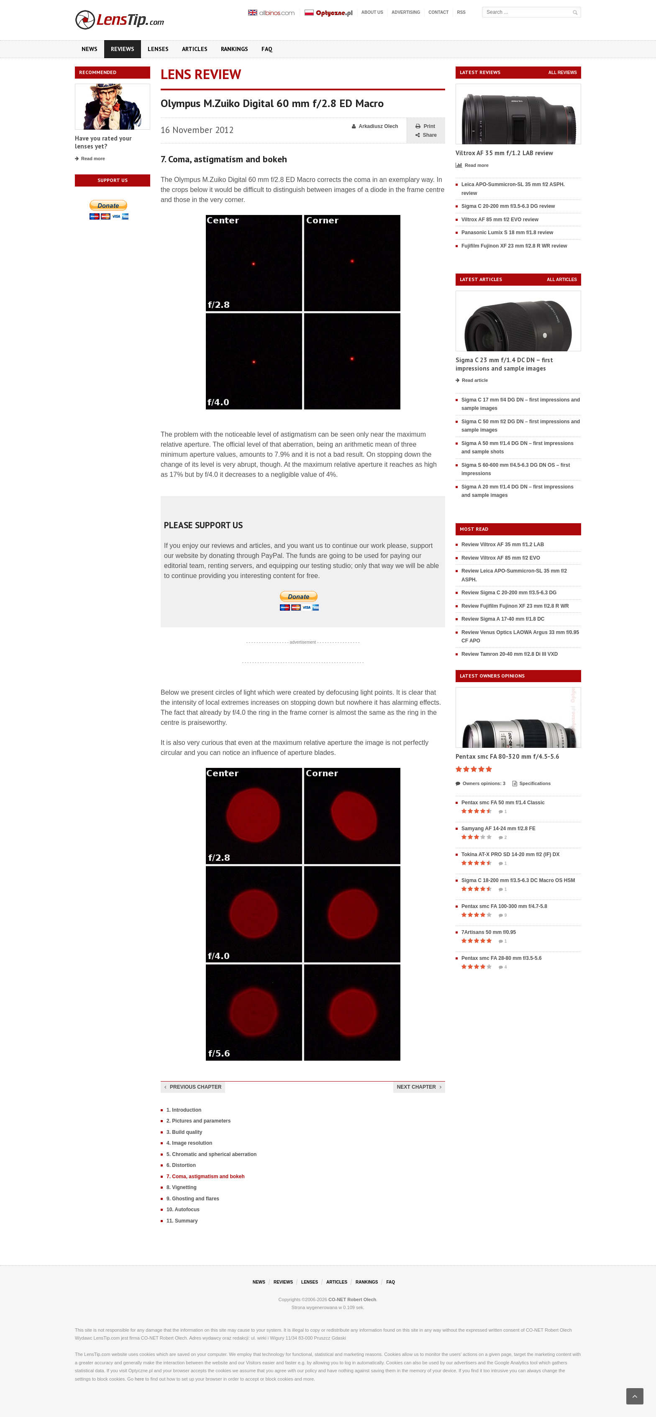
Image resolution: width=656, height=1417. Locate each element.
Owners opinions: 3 (480, 784)
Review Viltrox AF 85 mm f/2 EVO (500, 558)
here (139, 1378)
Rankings (234, 49)
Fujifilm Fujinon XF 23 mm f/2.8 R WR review (514, 246)
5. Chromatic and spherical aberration (211, 1154)
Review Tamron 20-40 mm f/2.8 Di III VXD (509, 654)
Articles (195, 49)
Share (426, 135)
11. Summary (182, 1221)
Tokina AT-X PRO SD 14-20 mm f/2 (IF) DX (510, 854)
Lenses (158, 49)
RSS (461, 12)
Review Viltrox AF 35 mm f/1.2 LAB (502, 544)
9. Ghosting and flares (193, 1199)
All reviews (562, 72)
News (89, 49)
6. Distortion (181, 1165)
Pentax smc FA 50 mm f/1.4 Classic (503, 803)
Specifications (531, 784)
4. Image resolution (189, 1143)
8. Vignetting (182, 1187)
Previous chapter (192, 1087)
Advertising (406, 12)
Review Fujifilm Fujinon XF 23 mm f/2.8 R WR (515, 606)
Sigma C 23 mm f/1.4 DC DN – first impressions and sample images (504, 364)
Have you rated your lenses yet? (103, 142)
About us (372, 12)
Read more (90, 159)
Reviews (122, 49)
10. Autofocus (183, 1209)
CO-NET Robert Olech (352, 1299)
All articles (562, 279)
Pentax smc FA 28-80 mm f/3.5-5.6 (501, 958)
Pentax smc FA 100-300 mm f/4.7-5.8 (504, 906)
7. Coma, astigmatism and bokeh (206, 1176)
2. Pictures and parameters (199, 1121)
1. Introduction (184, 1110)
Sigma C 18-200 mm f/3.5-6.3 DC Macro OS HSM (518, 880)
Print (425, 126)
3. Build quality (184, 1132)
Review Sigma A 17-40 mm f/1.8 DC (503, 619)
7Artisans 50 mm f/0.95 (488, 932)
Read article (472, 380)
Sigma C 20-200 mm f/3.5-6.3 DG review (508, 206)
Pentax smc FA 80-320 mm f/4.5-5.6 (507, 756)
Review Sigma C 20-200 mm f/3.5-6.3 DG (508, 593)
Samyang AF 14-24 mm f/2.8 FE (498, 828)
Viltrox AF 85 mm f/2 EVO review (499, 220)
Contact (438, 12)
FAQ (266, 49)
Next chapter (419, 1087)
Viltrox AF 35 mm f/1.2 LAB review (504, 153)
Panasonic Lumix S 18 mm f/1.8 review (507, 232)
